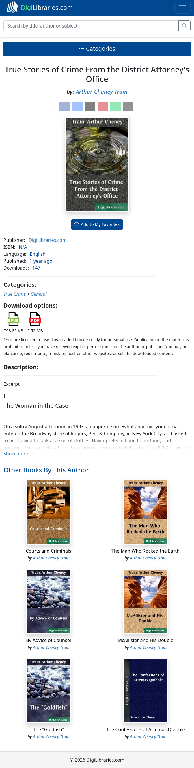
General (38, 294)
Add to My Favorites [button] (97, 224)
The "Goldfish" (48, 729)
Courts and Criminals (48, 551)
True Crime (14, 294)
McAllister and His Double (146, 640)
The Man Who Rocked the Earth (145, 551)
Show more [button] (15, 453)
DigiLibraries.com (47, 240)
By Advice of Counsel (48, 640)
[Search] (91, 25)
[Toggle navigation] (182, 8)
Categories (97, 48)
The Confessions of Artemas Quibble (145, 729)
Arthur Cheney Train (102, 92)
